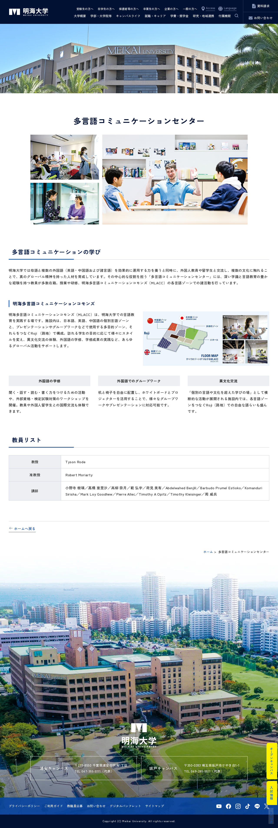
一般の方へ (190, 9)
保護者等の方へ (129, 9)
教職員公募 (75, 806)
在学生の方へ (106, 9)
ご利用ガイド (53, 806)
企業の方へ (171, 9)
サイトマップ (154, 806)
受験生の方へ (84, 9)
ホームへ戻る (25, 528)
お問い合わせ (96, 806)
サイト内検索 (234, 15)
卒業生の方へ (151, 9)
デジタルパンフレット (125, 806)
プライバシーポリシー (24, 806)
